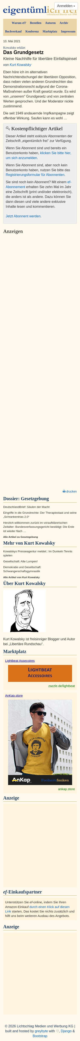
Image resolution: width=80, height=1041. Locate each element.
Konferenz (32, 31)
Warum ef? (19, 23)
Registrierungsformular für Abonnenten (35, 175)
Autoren (50, 23)
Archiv (64, 23)
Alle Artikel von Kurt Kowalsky (21, 577)
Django (66, 1031)
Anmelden (66, 6)
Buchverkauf (13, 31)
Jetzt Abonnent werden (23, 216)
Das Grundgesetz (40, 50)
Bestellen (35, 23)
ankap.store (66, 789)
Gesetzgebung (35, 498)
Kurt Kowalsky (20, 65)
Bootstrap (40, 1036)
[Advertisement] (40, 363)
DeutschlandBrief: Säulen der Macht (26, 507)
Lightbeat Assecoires (20, 660)
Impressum (68, 31)
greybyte (41, 1031)
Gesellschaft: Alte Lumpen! (20, 561)
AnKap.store (14, 695)
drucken (70, 491)
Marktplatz (50, 31)
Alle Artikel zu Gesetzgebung (20, 536)
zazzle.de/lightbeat (61, 686)
